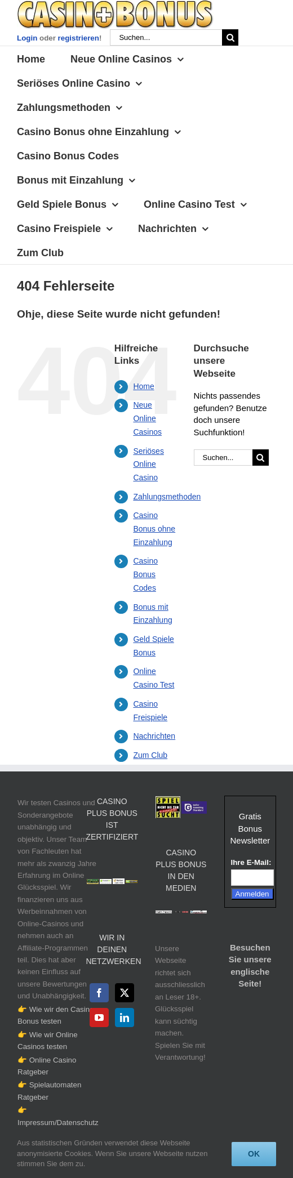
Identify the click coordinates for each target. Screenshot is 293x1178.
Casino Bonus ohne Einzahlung (154, 529)
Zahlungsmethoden (167, 496)
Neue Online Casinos (147, 418)
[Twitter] (124, 992)
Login (27, 38)
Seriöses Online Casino (148, 465)
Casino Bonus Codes (145, 574)
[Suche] (230, 37)
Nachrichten (154, 735)
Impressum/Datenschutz (58, 1122)
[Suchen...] (166, 37)
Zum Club (150, 755)
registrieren (78, 38)
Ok (254, 1153)
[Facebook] (99, 992)
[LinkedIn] (124, 1017)
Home (143, 386)
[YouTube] (99, 1017)
